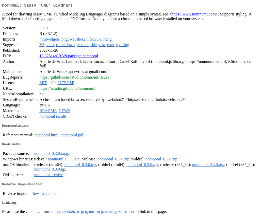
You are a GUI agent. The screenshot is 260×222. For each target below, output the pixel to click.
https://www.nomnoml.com (193, 15)
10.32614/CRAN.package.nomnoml (68, 57)
